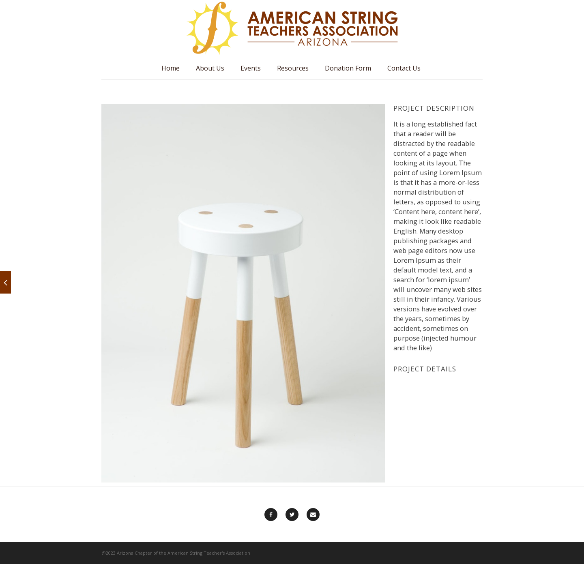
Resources (293, 68)
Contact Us (404, 68)
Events (250, 68)
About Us (210, 68)
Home (170, 68)
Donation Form (348, 68)
